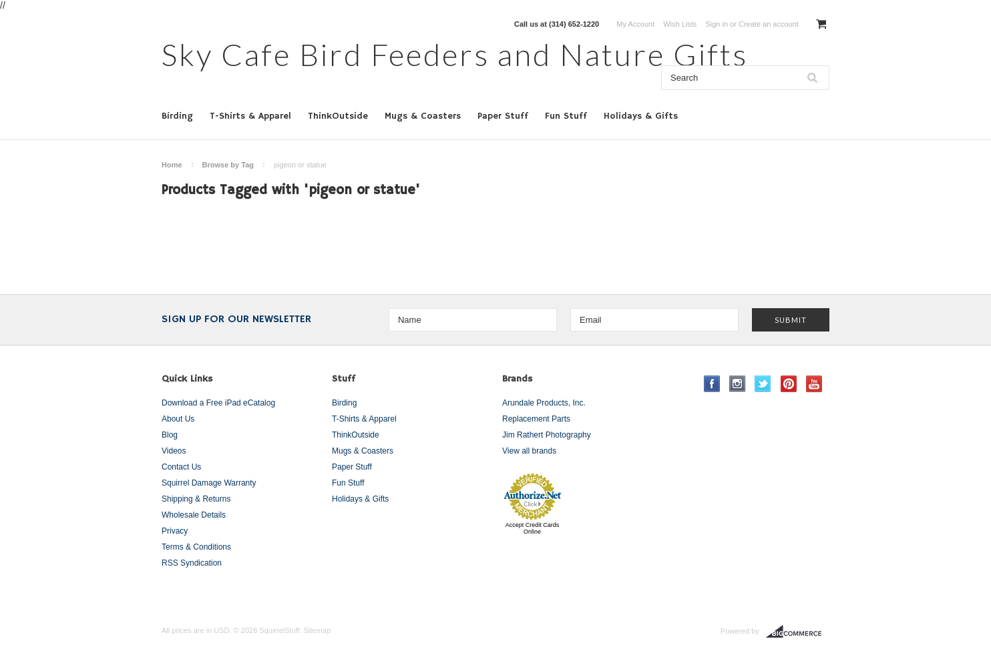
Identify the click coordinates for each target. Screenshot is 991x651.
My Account (635, 24)
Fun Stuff (566, 116)
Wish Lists (680, 24)
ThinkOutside (338, 116)
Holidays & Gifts (641, 116)
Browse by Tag (228, 165)
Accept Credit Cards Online (533, 528)
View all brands (529, 451)
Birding (177, 116)
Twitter (763, 384)
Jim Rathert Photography (546, 435)
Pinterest (789, 384)
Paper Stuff (502, 116)
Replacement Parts (536, 419)
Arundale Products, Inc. (544, 403)
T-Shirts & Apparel (250, 116)
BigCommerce (797, 631)
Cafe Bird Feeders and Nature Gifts (455, 54)
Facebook (712, 384)
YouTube (814, 384)
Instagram (737, 384)
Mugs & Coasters (423, 116)
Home (172, 165)
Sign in (716, 24)
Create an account (769, 24)
